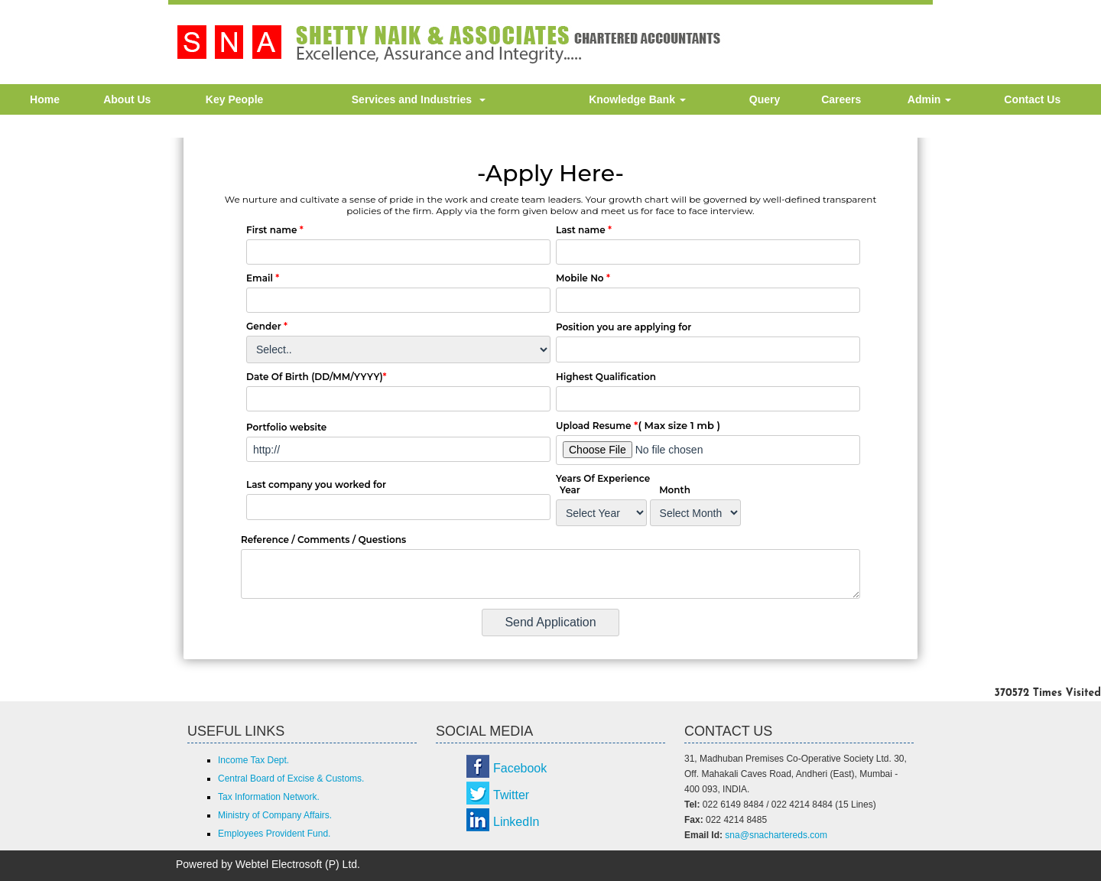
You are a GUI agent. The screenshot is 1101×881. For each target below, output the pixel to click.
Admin (929, 99)
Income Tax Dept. (253, 760)
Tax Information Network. (269, 797)
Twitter (511, 794)
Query (764, 99)
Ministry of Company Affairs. (275, 815)
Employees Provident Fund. (274, 833)
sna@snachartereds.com (776, 835)
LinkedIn (516, 821)
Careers (841, 99)
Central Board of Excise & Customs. (291, 778)
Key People (234, 99)
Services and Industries (419, 99)
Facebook (520, 768)
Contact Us (1032, 99)
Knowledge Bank (637, 99)
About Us (127, 99)
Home (45, 99)
